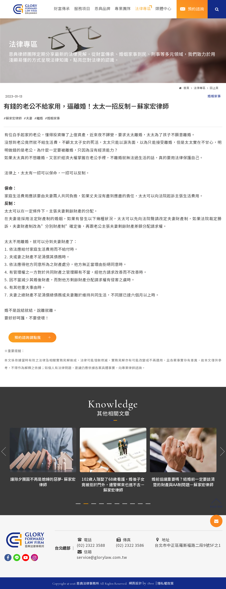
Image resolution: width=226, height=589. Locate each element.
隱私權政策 (165, 583)
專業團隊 (123, 9)
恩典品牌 (102, 9)
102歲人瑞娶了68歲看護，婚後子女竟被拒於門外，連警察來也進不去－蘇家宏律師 (113, 484)
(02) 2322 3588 (91, 544)
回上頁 (214, 88)
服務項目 (82, 9)
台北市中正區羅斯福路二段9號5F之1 (188, 544)
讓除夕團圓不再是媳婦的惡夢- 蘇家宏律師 (43, 481)
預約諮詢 (196, 9)
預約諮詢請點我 (28, 337)
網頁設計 (135, 583)
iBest (150, 583)
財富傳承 (62, 9)
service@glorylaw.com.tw (102, 556)
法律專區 (143, 9)
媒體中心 (163, 9)
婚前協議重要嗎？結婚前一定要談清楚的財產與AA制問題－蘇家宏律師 (183, 481)
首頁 (184, 88)
